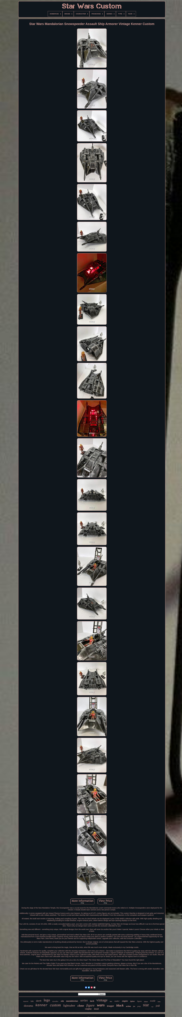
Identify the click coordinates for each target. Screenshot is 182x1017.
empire (125, 1001)
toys (111, 1001)
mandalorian (72, 1001)
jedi (158, 1005)
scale (152, 1000)
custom (55, 1005)
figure (90, 1005)
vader (117, 1001)
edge (152, 1006)
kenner (41, 1005)
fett (134, 1006)
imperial (25, 1001)
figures (139, 1001)
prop (139, 1006)
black (120, 1005)
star (146, 1005)
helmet (146, 1001)
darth (38, 1000)
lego (47, 1000)
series (84, 1000)
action (128, 1006)
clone (80, 1005)
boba (159, 1001)
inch (92, 1001)
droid (96, 1009)
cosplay (88, 1009)
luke (32, 1001)
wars (101, 1005)
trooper (110, 1006)
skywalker (55, 1001)
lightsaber (69, 1005)
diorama (28, 1005)
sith (62, 1001)
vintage (101, 1000)
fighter (132, 1001)
